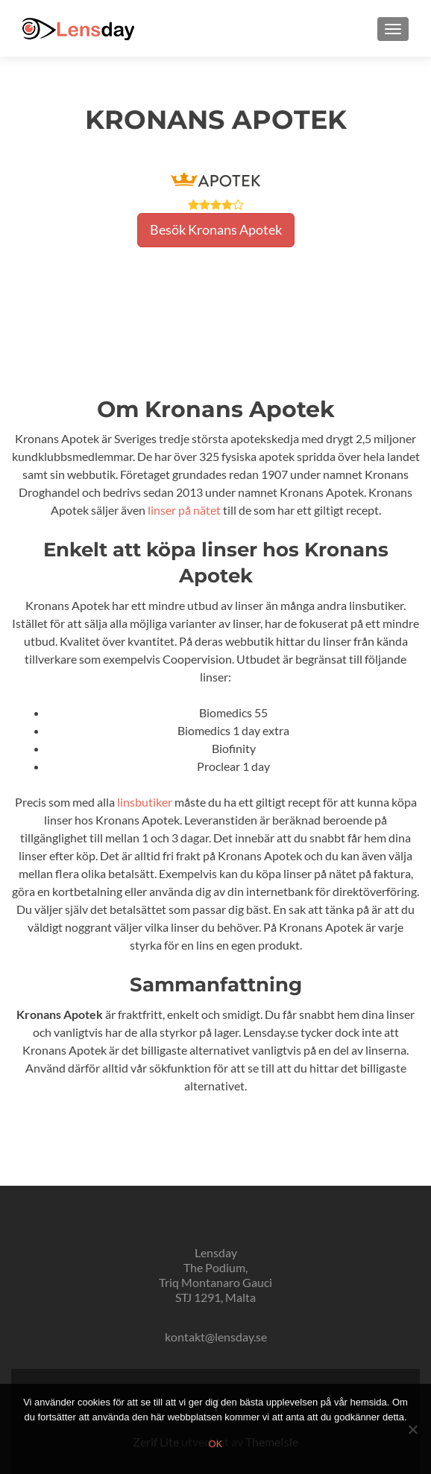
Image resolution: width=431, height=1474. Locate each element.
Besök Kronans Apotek (216, 229)
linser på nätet (184, 510)
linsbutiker (144, 802)
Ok (216, 1443)
